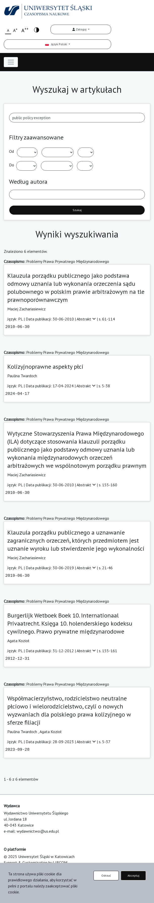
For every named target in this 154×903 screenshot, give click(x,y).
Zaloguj (79, 29)
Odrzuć (106, 875)
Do (11, 164)
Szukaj (77, 210)
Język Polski (56, 44)
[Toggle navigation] (11, 62)
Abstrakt (87, 318)
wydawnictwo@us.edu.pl (38, 831)
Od (11, 151)
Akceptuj (133, 875)
